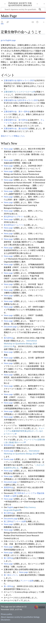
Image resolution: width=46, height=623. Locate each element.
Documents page (11, 518)
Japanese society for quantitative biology (20, 4)
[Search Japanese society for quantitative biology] (23, 9)
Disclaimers (5, 620)
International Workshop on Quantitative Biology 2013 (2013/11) (20, 343)
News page (8, 149)
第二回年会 (8, 558)
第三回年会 (8, 513)
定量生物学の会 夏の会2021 (16, 128)
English (10, 507)
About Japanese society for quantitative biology (20, 617)
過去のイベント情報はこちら (13, 136)
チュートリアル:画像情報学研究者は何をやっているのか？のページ (24, 431)
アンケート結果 (26, 581)
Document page (10, 326)
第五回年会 (8, 445)
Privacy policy (6, 614)
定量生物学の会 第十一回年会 (17, 111)
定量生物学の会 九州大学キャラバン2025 (21, 100)
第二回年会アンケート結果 (15, 521)
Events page (9, 451)
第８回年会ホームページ (14, 225)
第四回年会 (8, 487)
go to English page (8, 40)
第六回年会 (8, 338)
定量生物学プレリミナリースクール (18, 92)
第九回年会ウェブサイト (14, 216)
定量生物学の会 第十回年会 (16, 120)
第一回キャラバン (11, 575)
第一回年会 (8, 586)
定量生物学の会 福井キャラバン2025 (19, 80)
